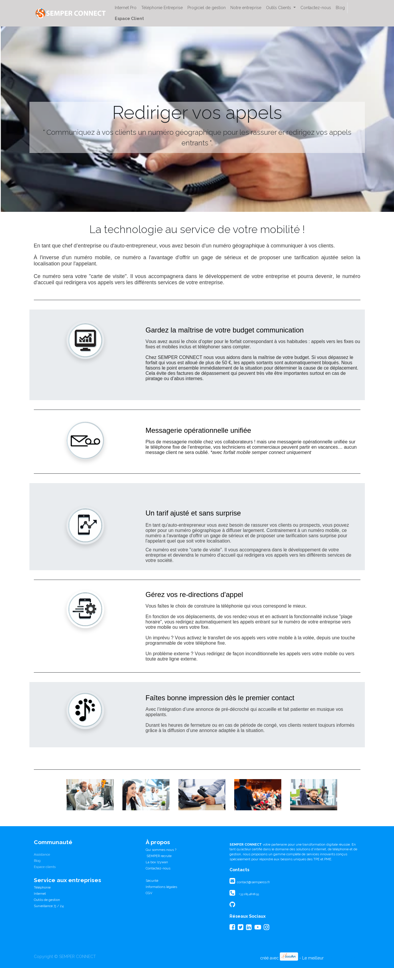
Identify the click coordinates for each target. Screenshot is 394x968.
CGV (149, 893)
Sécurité (152, 881)
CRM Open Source (342, 957)
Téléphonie (42, 887)
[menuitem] (125, 7)
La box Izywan (157, 862)
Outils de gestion (47, 900)
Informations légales (161, 887)
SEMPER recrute (159, 856)
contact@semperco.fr (253, 882)
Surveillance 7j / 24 (49, 906)
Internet (40, 894)
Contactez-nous (158, 868)
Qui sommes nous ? (161, 850)
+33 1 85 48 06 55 (249, 894)
